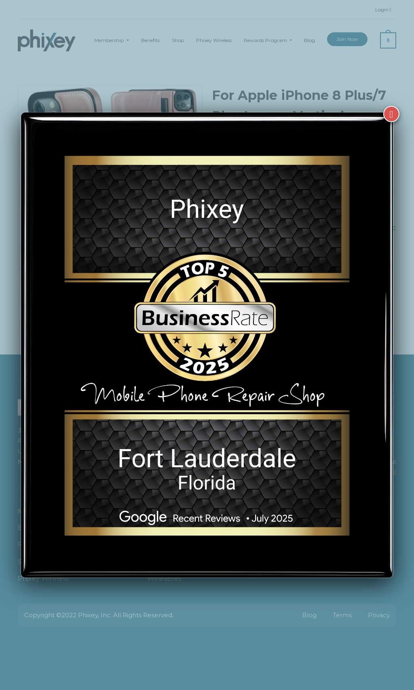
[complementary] (355, 645)
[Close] (391, 105)
